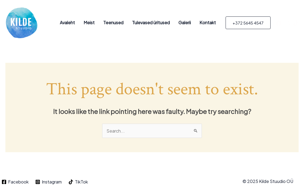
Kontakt (207, 22)
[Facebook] (278, 23)
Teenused (113, 22)
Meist (89, 22)
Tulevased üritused (151, 22)
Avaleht (67, 22)
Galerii (184, 22)
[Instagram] (287, 23)
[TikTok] (296, 23)
